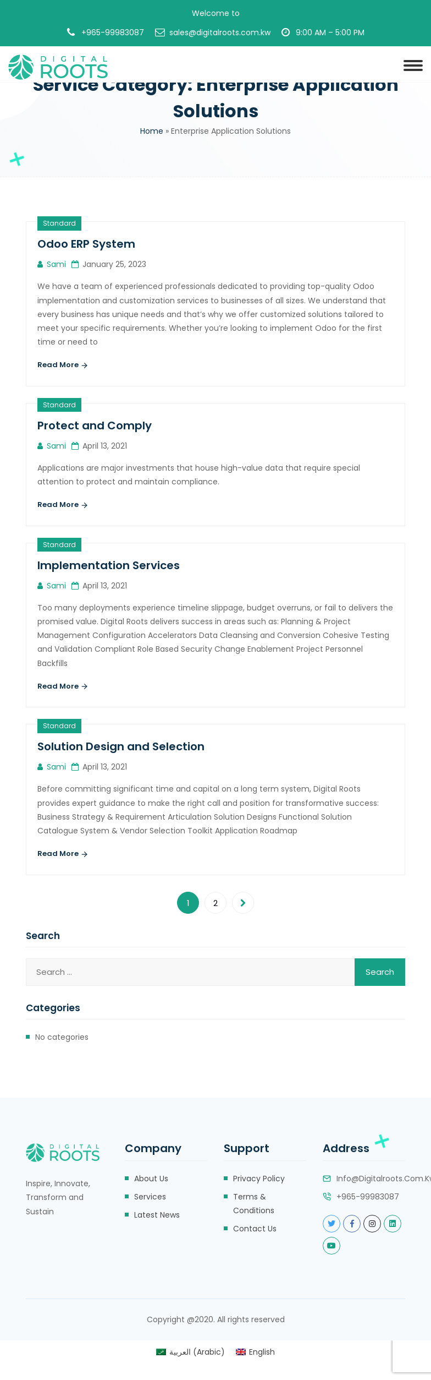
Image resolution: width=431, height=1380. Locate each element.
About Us (151, 1178)
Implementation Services (108, 565)
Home (151, 131)
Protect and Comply (94, 425)
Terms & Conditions (253, 1203)
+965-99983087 (112, 32)
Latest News (157, 1214)
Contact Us (255, 1228)
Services (150, 1196)
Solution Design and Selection (121, 746)
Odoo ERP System (86, 244)
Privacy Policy (259, 1178)
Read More (63, 365)
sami (56, 264)
